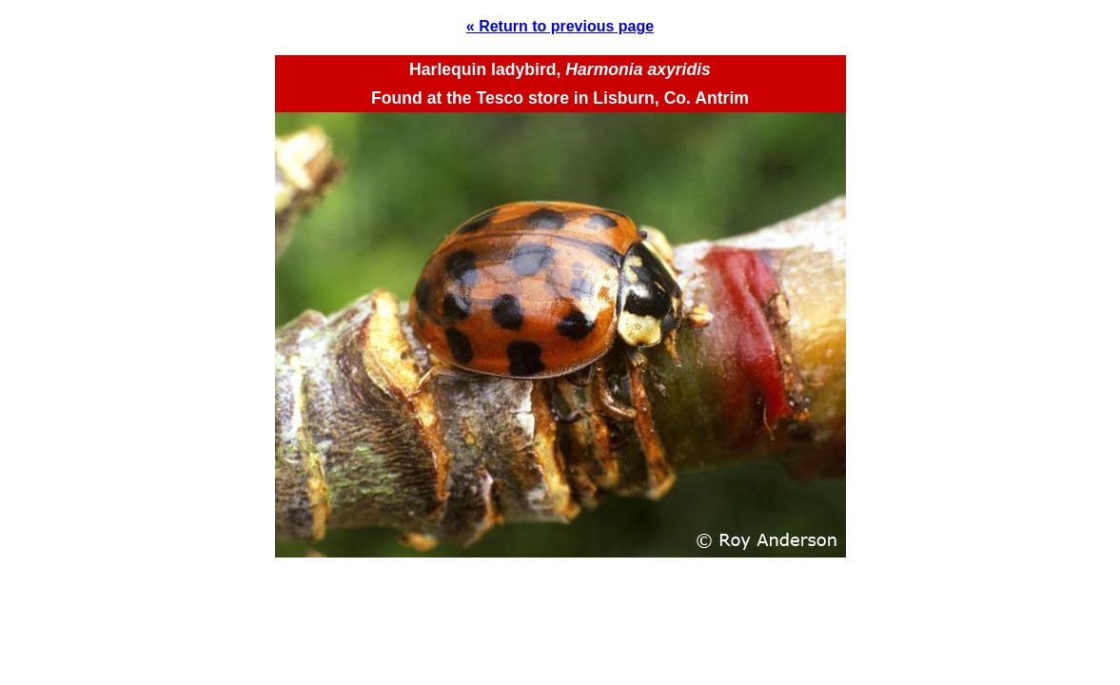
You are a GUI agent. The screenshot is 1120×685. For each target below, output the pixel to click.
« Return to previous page (560, 26)
